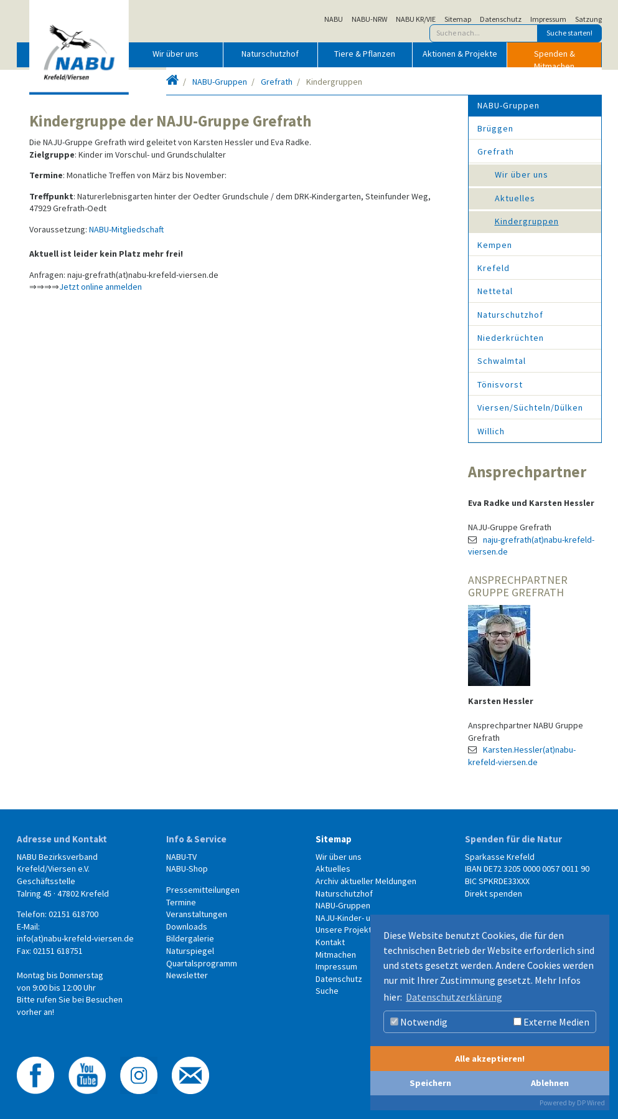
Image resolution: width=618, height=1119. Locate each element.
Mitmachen (336, 954)
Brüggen (495, 128)
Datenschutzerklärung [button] (454, 997)
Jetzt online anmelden (100, 286)
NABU (333, 19)
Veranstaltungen (196, 914)
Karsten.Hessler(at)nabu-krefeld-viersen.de (522, 756)
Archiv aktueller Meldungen (366, 881)
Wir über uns (175, 53)
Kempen (494, 244)
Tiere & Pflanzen (364, 53)
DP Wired (591, 1102)
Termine (181, 902)
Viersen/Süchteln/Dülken (530, 407)
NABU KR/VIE (416, 19)
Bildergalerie (190, 938)
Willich (491, 431)
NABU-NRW (369, 19)
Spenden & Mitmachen (554, 57)
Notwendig (418, 1022)
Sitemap (457, 19)
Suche (327, 990)
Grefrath (277, 81)
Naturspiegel (190, 950)
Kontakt (330, 942)
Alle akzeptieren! (490, 1058)
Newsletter (187, 975)
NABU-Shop (187, 868)
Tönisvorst (500, 384)
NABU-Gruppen (219, 81)
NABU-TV (181, 856)
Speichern (430, 1082)
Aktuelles (515, 198)
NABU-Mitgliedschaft (126, 229)
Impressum (548, 19)
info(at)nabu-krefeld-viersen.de (75, 938)
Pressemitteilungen (203, 889)
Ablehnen (550, 1082)
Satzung (588, 19)
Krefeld (493, 268)
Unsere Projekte (346, 929)
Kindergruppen (527, 221)
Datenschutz (501, 19)
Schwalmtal (501, 360)
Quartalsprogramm (201, 963)
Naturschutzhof (270, 53)
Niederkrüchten (510, 337)
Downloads (186, 926)
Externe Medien (551, 1022)
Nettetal (495, 291)
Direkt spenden (493, 893)
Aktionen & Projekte (460, 53)
